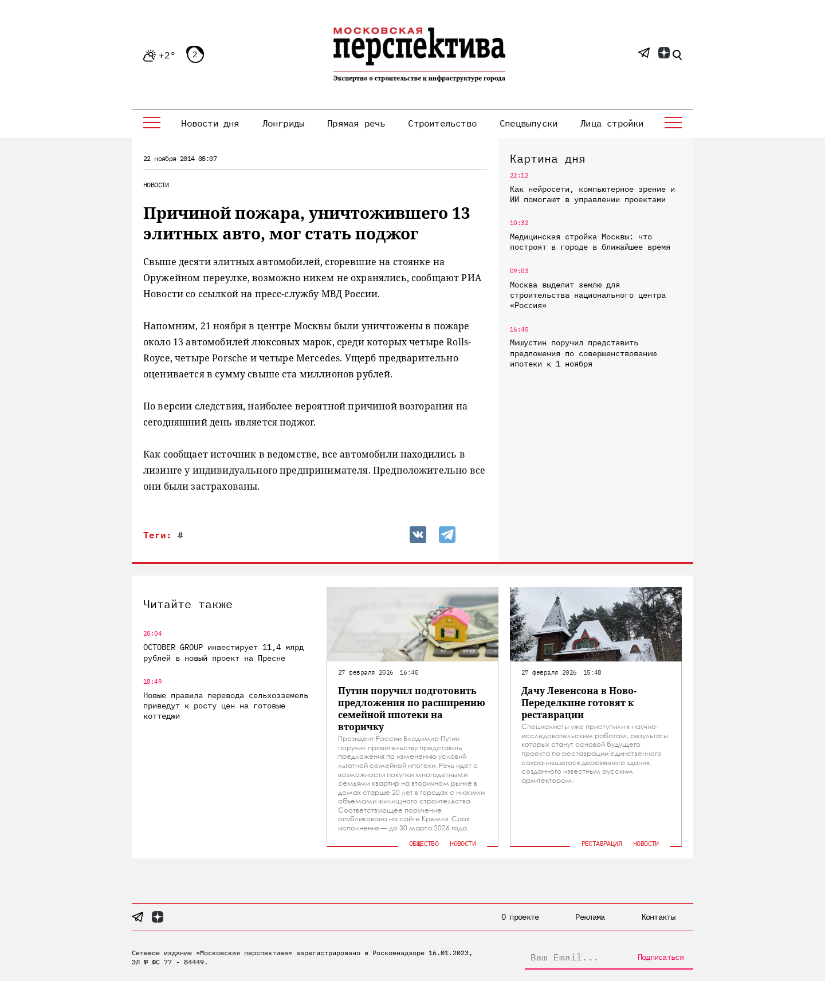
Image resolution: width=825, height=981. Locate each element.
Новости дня (210, 123)
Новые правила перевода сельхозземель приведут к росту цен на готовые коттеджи (225, 705)
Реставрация (602, 843)
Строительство (442, 123)
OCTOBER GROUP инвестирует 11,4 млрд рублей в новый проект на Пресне (223, 652)
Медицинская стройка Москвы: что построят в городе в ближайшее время (590, 241)
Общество (423, 843)
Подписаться (660, 957)
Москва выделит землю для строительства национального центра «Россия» (588, 294)
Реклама (589, 917)
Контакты (658, 917)
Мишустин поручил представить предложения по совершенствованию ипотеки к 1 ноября (583, 352)
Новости (156, 184)
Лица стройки (611, 123)
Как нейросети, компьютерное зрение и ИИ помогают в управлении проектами (592, 194)
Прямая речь (356, 123)
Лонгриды (283, 123)
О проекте (520, 917)
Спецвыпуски (528, 123)
